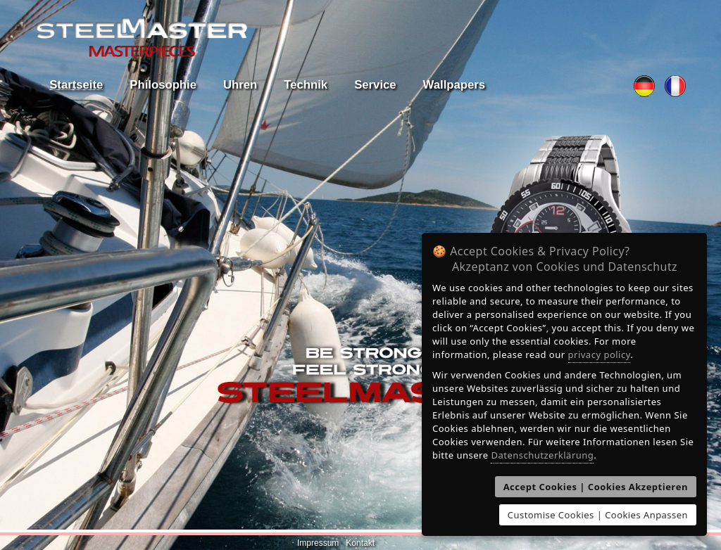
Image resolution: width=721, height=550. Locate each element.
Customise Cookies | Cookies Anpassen (598, 515)
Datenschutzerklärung (542, 455)
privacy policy (599, 354)
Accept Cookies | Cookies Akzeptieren (595, 486)
